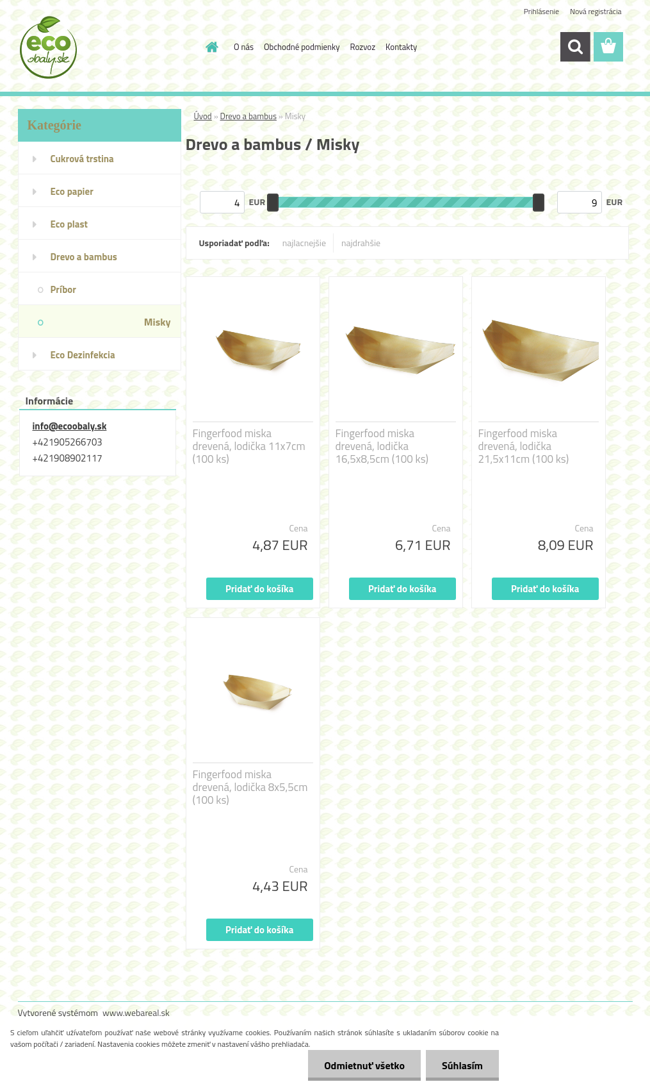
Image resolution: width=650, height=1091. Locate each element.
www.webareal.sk (136, 1012)
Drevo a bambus (248, 116)
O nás (244, 46)
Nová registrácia (596, 11)
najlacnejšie (304, 242)
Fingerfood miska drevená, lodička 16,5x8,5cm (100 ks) (382, 446)
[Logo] (106, 47)
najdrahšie (360, 242)
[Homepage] (209, 47)
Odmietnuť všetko (364, 1065)
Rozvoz (363, 46)
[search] (575, 47)
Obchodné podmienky (302, 46)
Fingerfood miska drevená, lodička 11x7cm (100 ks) (249, 446)
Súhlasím (462, 1065)
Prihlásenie (541, 11)
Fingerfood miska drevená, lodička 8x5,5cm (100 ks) (250, 787)
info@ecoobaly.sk (70, 426)
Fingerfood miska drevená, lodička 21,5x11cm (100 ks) (523, 446)
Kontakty (401, 46)
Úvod (203, 116)
